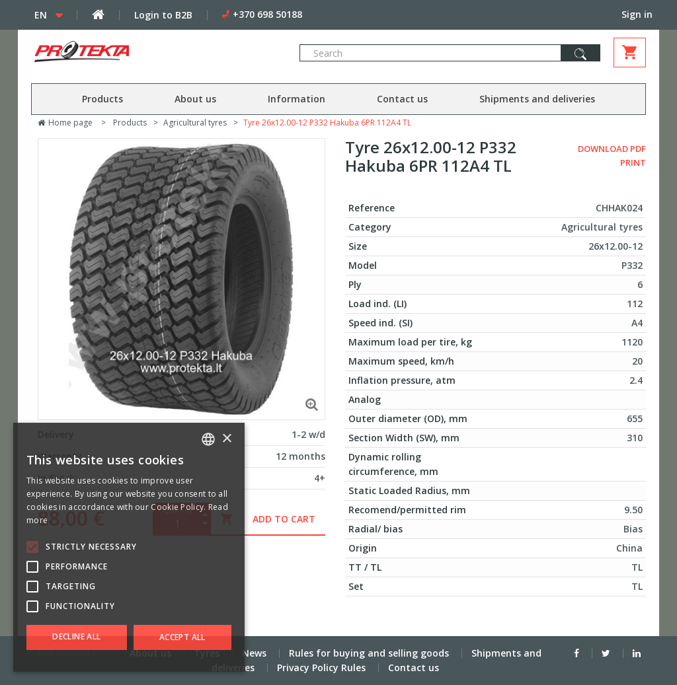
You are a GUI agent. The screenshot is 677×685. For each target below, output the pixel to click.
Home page (65, 122)
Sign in (637, 14)
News (254, 653)
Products (102, 98)
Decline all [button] (76, 636)
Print (633, 162)
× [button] (226, 439)
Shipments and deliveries (537, 98)
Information (296, 98)
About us (195, 98)
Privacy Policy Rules (321, 667)
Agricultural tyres (195, 122)
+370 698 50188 (267, 14)
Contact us (402, 98)
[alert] (129, 547)
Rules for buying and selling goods (369, 653)
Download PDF (612, 148)
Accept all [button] (182, 637)
